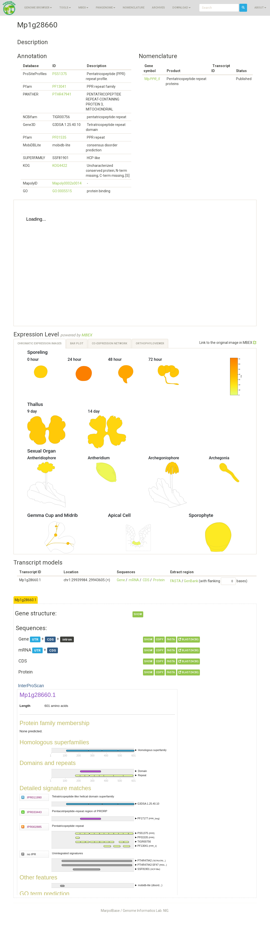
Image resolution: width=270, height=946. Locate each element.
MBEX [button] (83, 7)
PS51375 (59, 74)
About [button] (260, 7)
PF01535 (59, 137)
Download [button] (181, 7)
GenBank (191, 581)
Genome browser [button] (38, 7)
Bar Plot (76, 343)
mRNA (134, 580)
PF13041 (59, 87)
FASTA (175, 581)
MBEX (86, 335)
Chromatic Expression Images (39, 343)
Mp (152, 79)
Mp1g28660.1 (25, 600)
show (138, 614)
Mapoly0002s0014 (67, 183)
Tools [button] (65, 7)
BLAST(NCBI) (188, 639)
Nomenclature (133, 7)
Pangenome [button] (105, 7)
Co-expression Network (109, 343)
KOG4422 (59, 166)
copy (159, 639)
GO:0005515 (62, 191)
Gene (121, 580)
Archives (158, 7)
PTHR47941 (61, 94)
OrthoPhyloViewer (150, 343)
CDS (146, 580)
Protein (159, 580)
